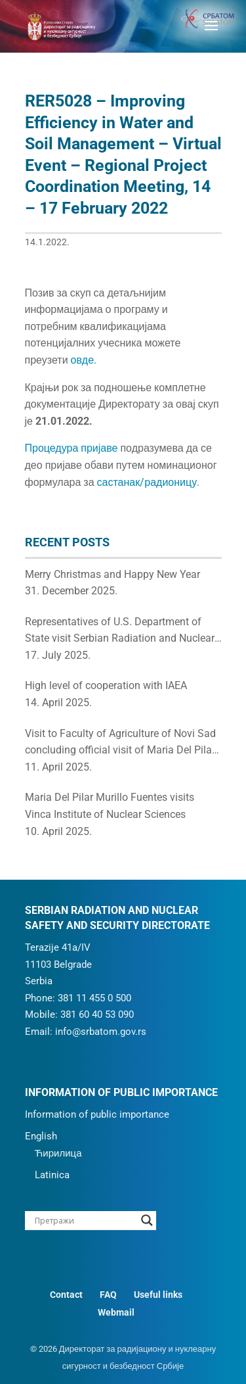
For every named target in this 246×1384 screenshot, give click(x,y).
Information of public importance (97, 1114)
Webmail (116, 1312)
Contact (66, 1294)
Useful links (158, 1294)
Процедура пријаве (71, 448)
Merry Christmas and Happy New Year (112, 574)
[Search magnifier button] (147, 1220)
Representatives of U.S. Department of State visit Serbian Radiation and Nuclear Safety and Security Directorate (120, 631)
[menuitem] (121, 1136)
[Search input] (84, 1220)
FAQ (108, 1294)
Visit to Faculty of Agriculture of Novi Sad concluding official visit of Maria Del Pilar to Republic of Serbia (120, 743)
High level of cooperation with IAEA (106, 685)
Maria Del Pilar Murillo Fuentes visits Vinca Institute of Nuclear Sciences (109, 806)
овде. (83, 360)
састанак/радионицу (147, 482)
